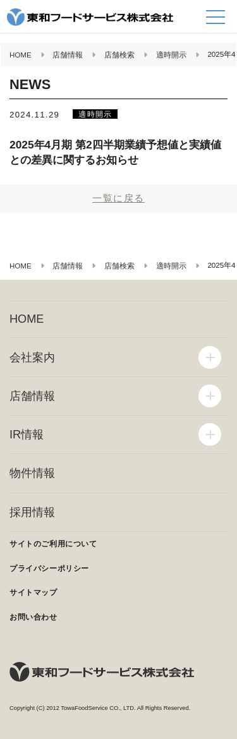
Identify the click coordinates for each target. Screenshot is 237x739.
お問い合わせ (33, 617)
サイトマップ (33, 592)
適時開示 (95, 114)
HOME (26, 319)
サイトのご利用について (53, 543)
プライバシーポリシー (49, 568)
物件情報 (32, 473)
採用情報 (32, 512)
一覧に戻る (118, 198)
